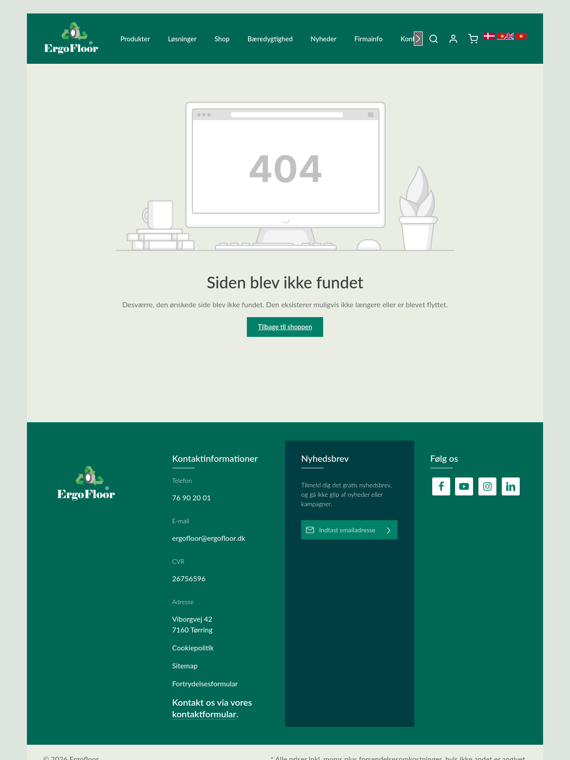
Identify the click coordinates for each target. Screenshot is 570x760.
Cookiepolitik (193, 647)
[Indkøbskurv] (473, 40)
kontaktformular (204, 713)
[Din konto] (453, 40)
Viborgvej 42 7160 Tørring (192, 624)
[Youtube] (464, 486)
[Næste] (418, 40)
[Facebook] (441, 486)
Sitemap (185, 665)
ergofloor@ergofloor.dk (209, 538)
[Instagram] (487, 486)
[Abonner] (389, 529)
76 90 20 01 (191, 497)
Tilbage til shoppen (285, 330)
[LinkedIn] (511, 486)
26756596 (189, 578)
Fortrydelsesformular (205, 683)
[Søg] (434, 40)
